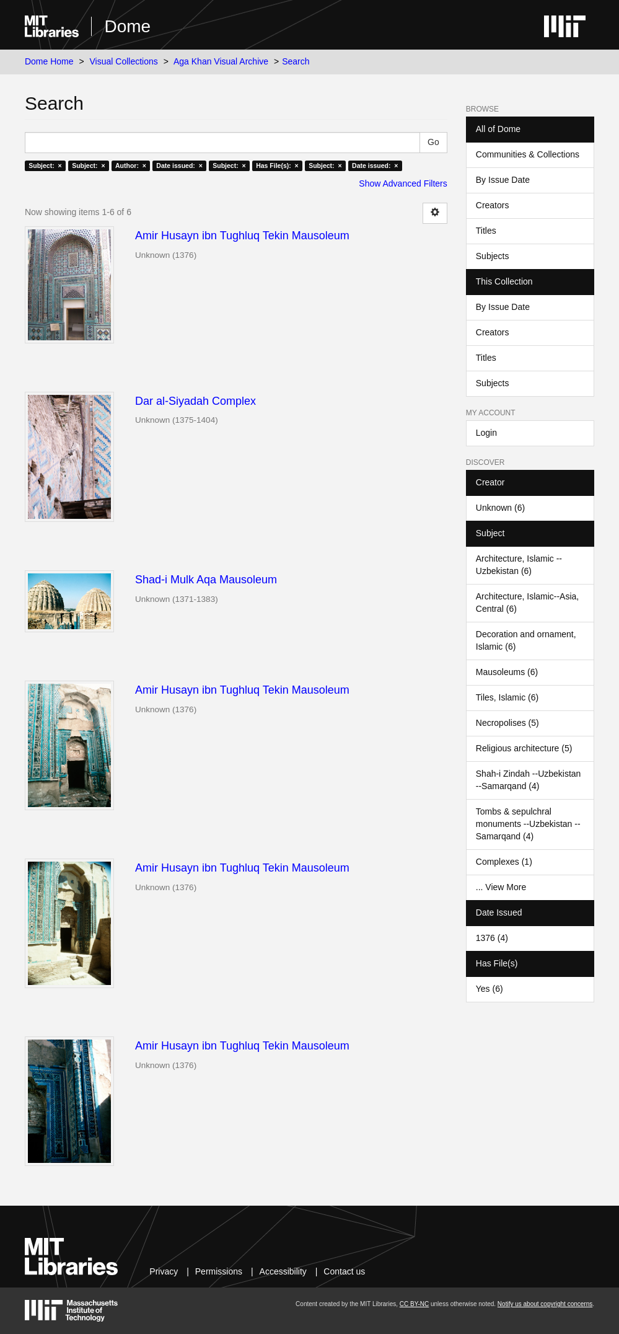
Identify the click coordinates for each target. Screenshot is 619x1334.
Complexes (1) (504, 862)
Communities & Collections (527, 154)
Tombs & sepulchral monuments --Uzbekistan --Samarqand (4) (528, 823)
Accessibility (283, 1271)
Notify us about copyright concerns (545, 1304)
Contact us (344, 1271)
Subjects (492, 256)
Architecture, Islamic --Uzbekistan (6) (519, 565)
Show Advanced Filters (403, 183)
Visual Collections (124, 61)
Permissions (218, 1271)
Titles (486, 231)
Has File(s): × (277, 165)
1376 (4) (492, 938)
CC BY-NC (414, 1304)
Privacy (163, 1271)
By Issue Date (503, 180)
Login (486, 433)
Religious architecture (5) (524, 748)
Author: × (130, 165)
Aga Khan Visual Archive (220, 61)
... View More (501, 887)
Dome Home (49, 61)
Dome (127, 26)
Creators (492, 205)
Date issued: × (179, 165)
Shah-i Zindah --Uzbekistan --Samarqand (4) (528, 780)
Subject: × (45, 165)
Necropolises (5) (507, 723)
